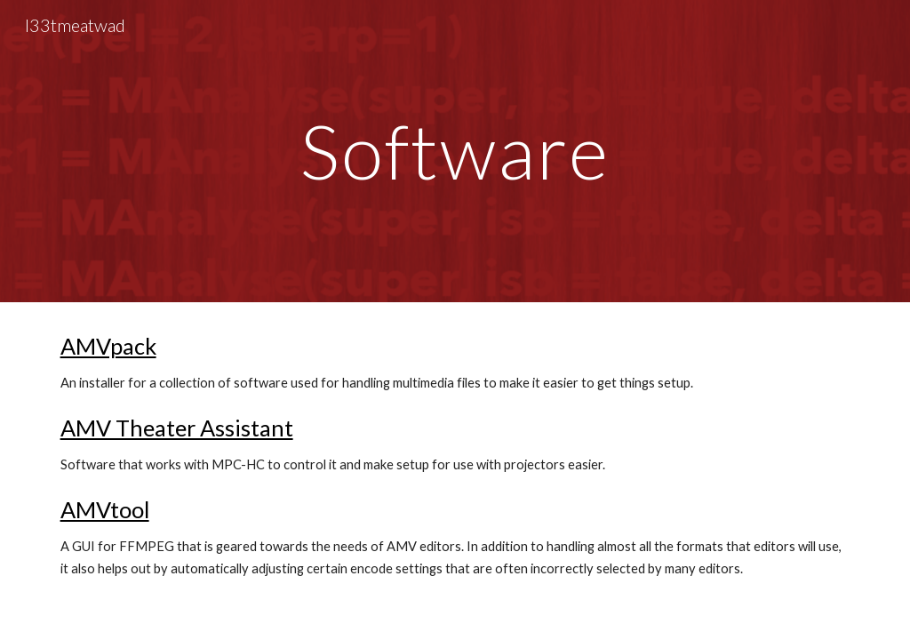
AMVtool (104, 509)
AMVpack (108, 345)
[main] (455, 151)
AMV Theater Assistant (176, 427)
